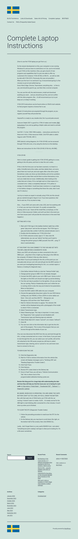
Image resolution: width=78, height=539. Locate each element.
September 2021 (12, 513)
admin (58, 458)
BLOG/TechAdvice (13, 18)
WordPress (67, 528)
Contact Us (10, 22)
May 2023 (10, 510)
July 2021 (10, 515)
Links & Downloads (27, 18)
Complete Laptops (54, 18)
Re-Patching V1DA (43, 459)
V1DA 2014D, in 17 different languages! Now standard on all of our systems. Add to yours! (45, 463)
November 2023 (11, 505)
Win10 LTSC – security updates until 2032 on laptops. (44, 469)
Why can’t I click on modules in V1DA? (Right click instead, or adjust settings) (45, 483)
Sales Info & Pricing (40, 18)
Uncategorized (42, 496)
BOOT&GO (65, 18)
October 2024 (11, 501)
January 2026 (11, 496)
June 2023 (10, 508)
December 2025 (11, 498)
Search (9, 454)
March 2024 (10, 503)
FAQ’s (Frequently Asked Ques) (25, 22)
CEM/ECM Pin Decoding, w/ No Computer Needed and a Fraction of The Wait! (45, 476)
